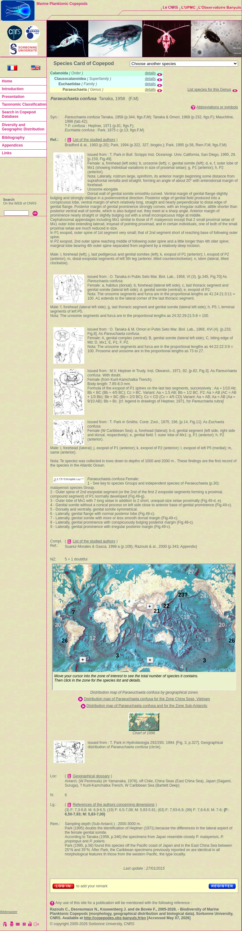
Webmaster (8, 912)
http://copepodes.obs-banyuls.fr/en (115, 918)
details (150, 73)
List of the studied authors (94, 140)
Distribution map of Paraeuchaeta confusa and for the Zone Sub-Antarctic (146, 706)
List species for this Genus (209, 89)
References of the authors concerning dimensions (114, 804)
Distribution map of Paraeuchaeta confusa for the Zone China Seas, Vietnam (147, 699)
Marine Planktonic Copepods (62, 4)
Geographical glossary (91, 776)
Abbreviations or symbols (217, 107)
